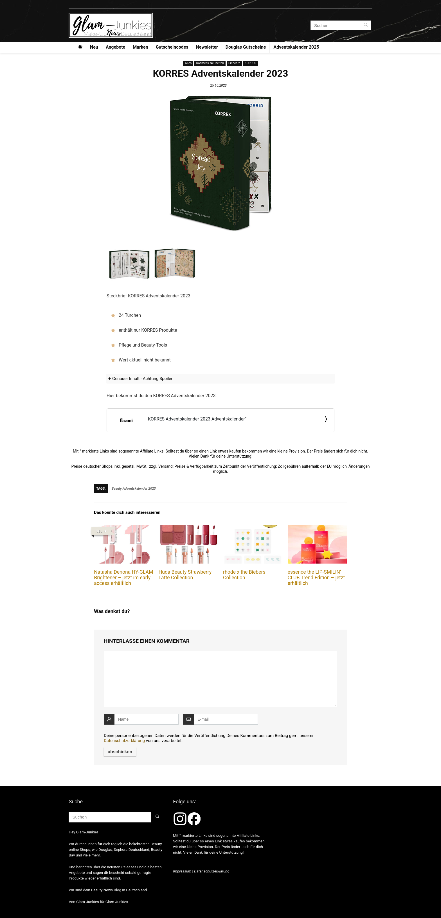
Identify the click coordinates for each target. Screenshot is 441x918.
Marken (140, 47)
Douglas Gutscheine (246, 47)
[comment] (220, 679)
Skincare (234, 63)
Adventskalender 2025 (296, 47)
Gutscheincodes (172, 47)
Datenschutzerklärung (124, 740)
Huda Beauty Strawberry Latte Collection (185, 574)
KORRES (250, 63)
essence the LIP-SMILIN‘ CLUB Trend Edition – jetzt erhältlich (316, 577)
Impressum (182, 871)
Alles (188, 63)
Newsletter (207, 47)
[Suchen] (366, 25)
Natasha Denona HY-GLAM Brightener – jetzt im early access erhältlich (123, 577)
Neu (94, 47)
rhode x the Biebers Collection (244, 574)
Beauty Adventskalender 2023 (134, 488)
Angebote (115, 47)
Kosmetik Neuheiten (210, 63)
